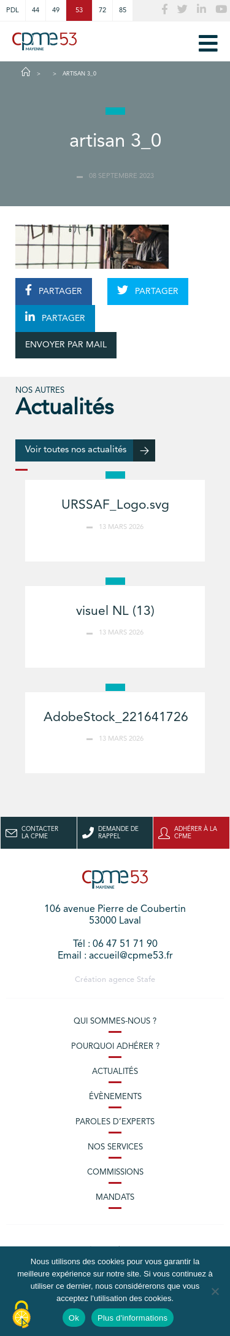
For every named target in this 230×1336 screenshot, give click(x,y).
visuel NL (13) (115, 611)
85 (122, 10)
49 (55, 10)
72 (102, 10)
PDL (12, 10)
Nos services (115, 1147)
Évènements (115, 1097)
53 (79, 10)
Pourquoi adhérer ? (115, 1047)
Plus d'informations (132, 1317)
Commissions (115, 1172)
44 (35, 10)
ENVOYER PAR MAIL (66, 345)
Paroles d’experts (115, 1122)
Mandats (115, 1198)
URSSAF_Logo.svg (115, 505)
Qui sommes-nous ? (115, 1021)
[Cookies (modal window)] (21, 1315)
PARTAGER (53, 290)
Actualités (115, 1072)
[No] (215, 1291)
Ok (74, 1317)
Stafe (146, 980)
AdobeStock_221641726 (116, 717)
